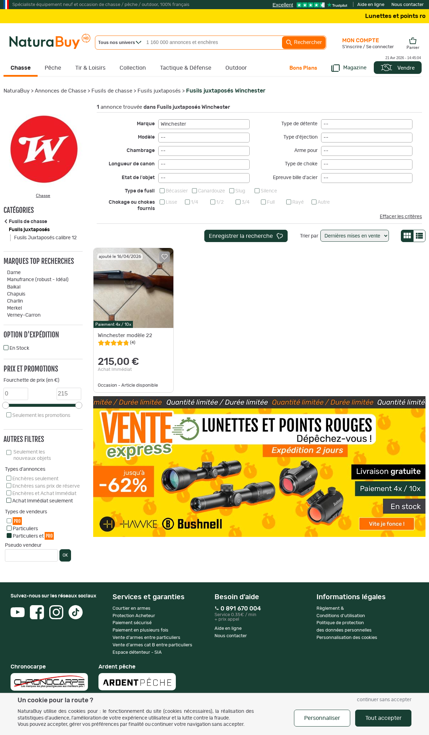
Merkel (14, 308)
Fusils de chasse (111, 91)
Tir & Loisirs (90, 68)
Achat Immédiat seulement (42, 501)
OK (65, 555)
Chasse (21, 68)
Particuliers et (33, 535)
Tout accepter (383, 718)
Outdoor (236, 68)
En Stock (19, 348)
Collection (133, 68)
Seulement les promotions (41, 415)
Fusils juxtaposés (159, 91)
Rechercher (304, 42)
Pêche (53, 68)
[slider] (5, 405)
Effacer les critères (401, 216)
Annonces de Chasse (60, 91)
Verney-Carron (23, 315)
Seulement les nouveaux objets (32, 455)
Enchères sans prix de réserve (46, 486)
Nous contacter (407, 4)
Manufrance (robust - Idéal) (38, 279)
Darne (14, 272)
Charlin (15, 301)
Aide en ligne (370, 4)
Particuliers (25, 528)
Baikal (13, 287)
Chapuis (16, 294)
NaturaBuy (17, 91)
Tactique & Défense (185, 68)
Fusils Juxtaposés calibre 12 (45, 237)
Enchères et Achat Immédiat (44, 493)
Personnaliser (322, 718)
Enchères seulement (35, 478)
